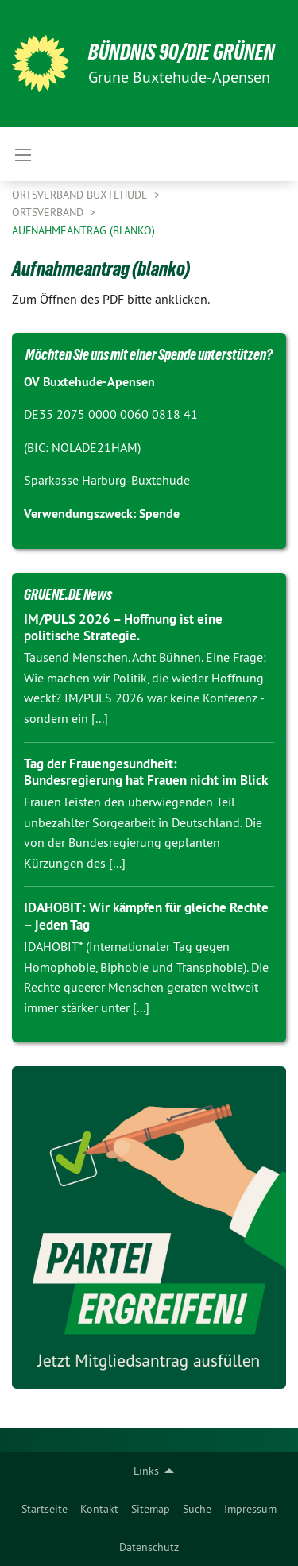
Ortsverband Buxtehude (81, 195)
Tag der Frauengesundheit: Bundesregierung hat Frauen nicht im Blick (146, 772)
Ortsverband (49, 212)
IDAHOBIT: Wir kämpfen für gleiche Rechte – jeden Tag (146, 916)
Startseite (44, 1509)
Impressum (250, 1509)
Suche (197, 1509)
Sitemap (150, 1509)
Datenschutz (149, 1547)
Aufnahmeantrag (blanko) (83, 230)
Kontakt (99, 1509)
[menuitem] (44, 1509)
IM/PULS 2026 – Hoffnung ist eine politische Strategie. (123, 627)
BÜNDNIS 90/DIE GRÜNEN (181, 52)
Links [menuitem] (146, 1471)
